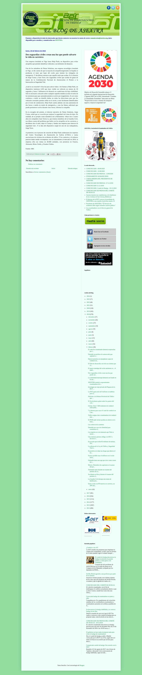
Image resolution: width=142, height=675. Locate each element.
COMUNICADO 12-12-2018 (95, 185)
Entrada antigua (72, 168)
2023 (88, 299)
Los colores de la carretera (96, 424)
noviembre (91, 320)
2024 (88, 296)
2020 (88, 308)
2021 (88, 305)
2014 (88, 502)
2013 (88, 505)
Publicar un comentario (35, 164)
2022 (88, 302)
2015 (88, 499)
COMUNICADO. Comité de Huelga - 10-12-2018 (101, 188)
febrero (90, 347)
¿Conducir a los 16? (92, 547)
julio (89, 332)
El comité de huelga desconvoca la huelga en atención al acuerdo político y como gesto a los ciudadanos (105, 559)
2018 (88, 314)
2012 (88, 508)
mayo (90, 338)
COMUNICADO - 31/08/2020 (95, 171)
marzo (90, 344)
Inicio (53, 168)
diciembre (91, 317)
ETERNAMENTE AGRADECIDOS (97, 176)
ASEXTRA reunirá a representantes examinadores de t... (98, 383)
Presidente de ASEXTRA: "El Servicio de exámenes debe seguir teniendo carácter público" (101, 204)
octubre (90, 323)
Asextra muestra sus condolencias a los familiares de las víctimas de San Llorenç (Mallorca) (101, 196)
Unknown (37, 154)
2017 (88, 493)
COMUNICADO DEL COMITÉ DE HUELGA (100, 585)
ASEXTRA (58, 40)
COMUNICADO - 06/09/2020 (95, 168)
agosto (90, 329)
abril (89, 341)
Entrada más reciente (32, 168)
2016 (88, 496)
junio (90, 335)
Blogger (81, 665)
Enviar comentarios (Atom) (42, 172)
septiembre (91, 326)
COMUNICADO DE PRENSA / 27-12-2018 (99, 183)
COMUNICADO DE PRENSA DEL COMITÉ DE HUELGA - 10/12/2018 (100, 622)
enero (90, 489)
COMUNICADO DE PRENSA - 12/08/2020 (99, 174)
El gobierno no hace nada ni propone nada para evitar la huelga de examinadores (100, 633)
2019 (88, 311)
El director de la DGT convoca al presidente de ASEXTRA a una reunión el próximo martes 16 (100, 200)
